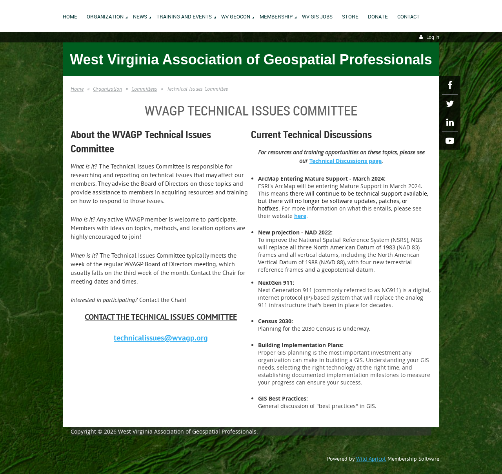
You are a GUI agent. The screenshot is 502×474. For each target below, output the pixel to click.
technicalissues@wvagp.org (161, 338)
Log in (432, 37)
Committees (144, 88)
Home (77, 88)
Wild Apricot (371, 458)
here (300, 216)
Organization (107, 88)
